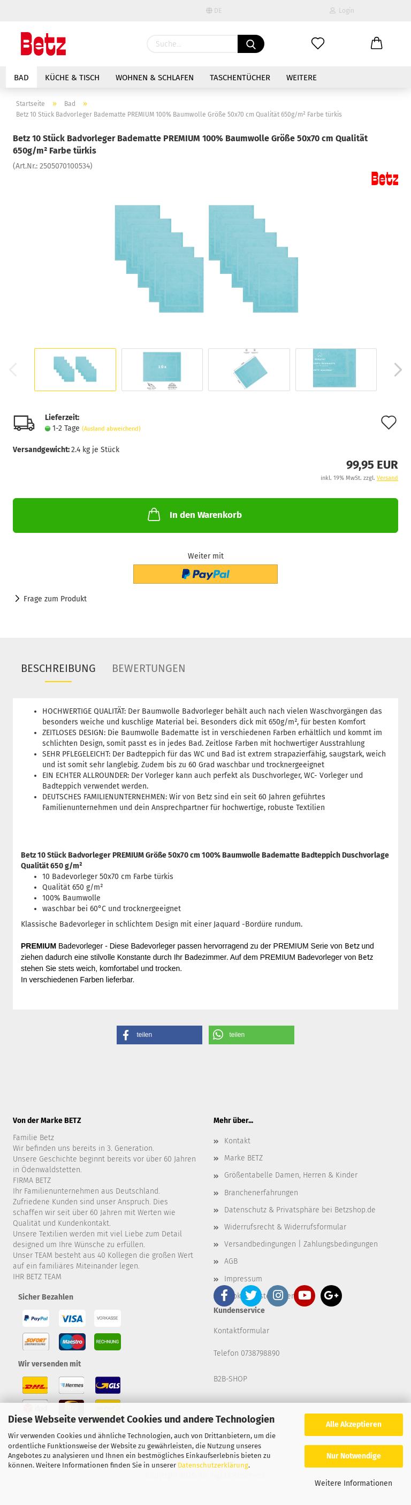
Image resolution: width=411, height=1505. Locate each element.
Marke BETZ (243, 1158)
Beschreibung (58, 668)
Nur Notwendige (353, 1456)
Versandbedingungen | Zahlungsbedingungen (301, 1244)
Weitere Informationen (353, 1483)
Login (342, 10)
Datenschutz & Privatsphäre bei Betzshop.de (300, 1209)
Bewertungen (149, 668)
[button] (159, 1035)
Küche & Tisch (72, 77)
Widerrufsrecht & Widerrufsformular (285, 1227)
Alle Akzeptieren (354, 1424)
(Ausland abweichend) (111, 428)
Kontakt (237, 1140)
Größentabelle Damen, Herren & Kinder (290, 1175)
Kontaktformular (241, 1330)
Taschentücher (240, 77)
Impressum (243, 1279)
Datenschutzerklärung (213, 1465)
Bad (21, 77)
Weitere (301, 77)
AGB (231, 1261)
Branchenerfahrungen (261, 1192)
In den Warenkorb (194, 514)
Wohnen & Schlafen (155, 77)
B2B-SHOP (230, 1379)
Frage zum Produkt (55, 598)
